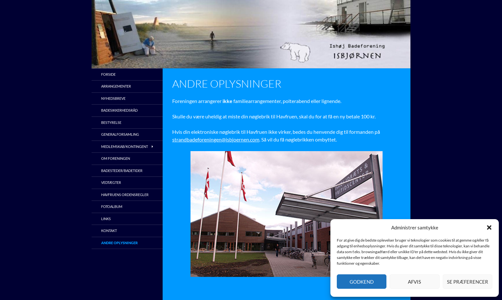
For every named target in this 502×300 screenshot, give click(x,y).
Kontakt (109, 230)
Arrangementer (116, 86)
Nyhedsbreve (113, 98)
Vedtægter (111, 182)
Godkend (362, 282)
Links (106, 219)
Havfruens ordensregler (125, 195)
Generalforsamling (120, 134)
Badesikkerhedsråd (119, 110)
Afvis (414, 282)
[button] (489, 227)
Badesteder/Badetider (121, 170)
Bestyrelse (111, 122)
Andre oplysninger (119, 243)
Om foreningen (115, 158)
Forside (108, 74)
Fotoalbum (111, 206)
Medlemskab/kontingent (124, 146)
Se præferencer (467, 282)
